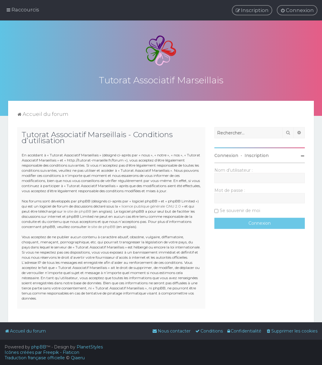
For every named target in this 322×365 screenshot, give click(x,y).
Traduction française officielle (35, 357)
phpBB (38, 347)
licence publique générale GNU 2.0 (151, 205)
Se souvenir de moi (240, 209)
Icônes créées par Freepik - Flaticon (42, 352)
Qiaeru (78, 357)
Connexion (226, 154)
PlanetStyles (90, 347)
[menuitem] (297, 10)
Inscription (257, 154)
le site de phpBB (77, 211)
